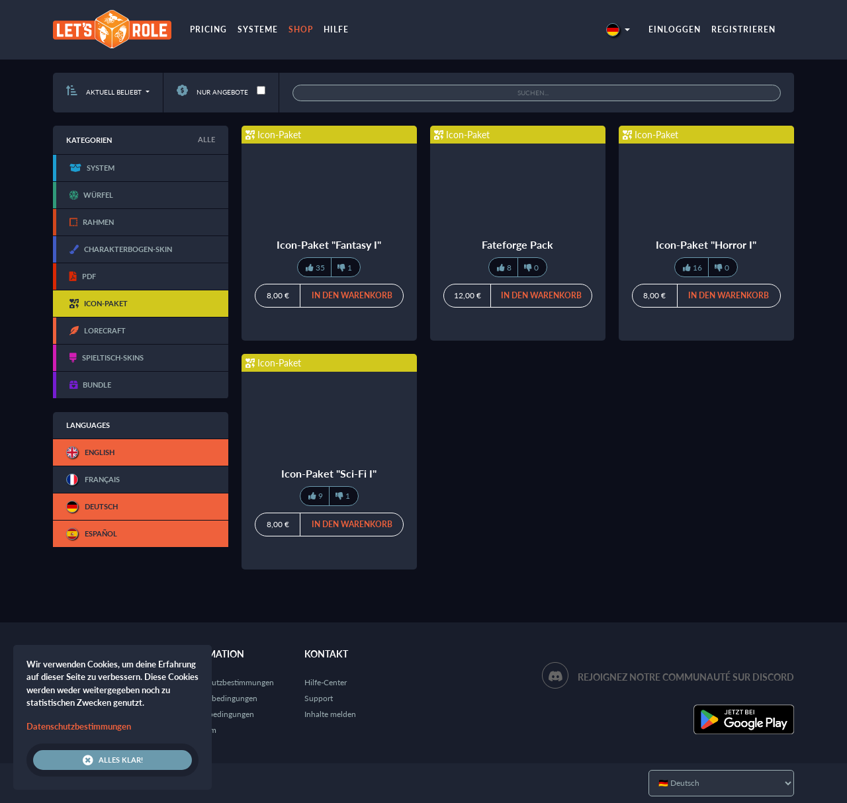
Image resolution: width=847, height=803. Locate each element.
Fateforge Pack (517, 244)
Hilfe (336, 29)
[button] (618, 29)
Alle (206, 139)
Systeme (258, 29)
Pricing (208, 29)
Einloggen (674, 29)
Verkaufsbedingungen (216, 714)
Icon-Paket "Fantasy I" (329, 244)
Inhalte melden (330, 714)
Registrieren (743, 29)
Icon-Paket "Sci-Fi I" (329, 473)
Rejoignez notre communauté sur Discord (686, 677)
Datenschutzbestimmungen (226, 682)
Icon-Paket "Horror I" (706, 244)
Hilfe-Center (325, 682)
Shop (301, 29)
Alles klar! (113, 760)
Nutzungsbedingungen (218, 698)
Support (318, 698)
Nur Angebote (212, 92)
